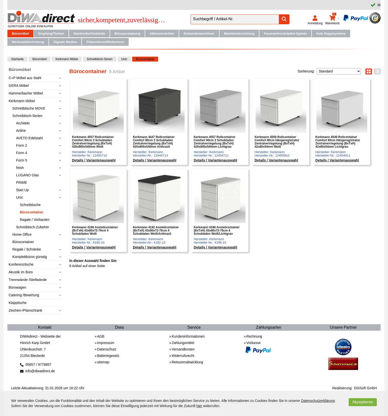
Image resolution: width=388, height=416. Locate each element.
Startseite (17, 59)
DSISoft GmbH (365, 388)
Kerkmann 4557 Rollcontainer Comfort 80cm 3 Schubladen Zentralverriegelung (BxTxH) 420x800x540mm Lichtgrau (215, 142)
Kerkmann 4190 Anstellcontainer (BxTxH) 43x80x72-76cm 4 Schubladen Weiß (95, 230)
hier (199, 406)
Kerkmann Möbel (66, 59)
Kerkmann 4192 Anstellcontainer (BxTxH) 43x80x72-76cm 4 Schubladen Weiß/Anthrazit (156, 230)
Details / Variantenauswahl (94, 160)
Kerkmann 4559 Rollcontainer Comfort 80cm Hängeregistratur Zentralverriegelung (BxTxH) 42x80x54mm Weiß (277, 142)
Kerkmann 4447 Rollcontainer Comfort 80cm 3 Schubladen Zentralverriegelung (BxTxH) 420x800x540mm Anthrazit (154, 142)
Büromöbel (39, 59)
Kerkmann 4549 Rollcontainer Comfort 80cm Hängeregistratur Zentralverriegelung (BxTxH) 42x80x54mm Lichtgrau (337, 142)
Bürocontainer (145, 59)
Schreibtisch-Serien (99, 59)
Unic (124, 59)
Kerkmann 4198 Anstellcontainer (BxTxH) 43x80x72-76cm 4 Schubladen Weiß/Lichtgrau (217, 230)
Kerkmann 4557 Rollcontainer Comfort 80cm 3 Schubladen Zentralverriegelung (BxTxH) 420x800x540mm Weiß (93, 142)
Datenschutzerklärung (318, 401)
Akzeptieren (362, 402)
